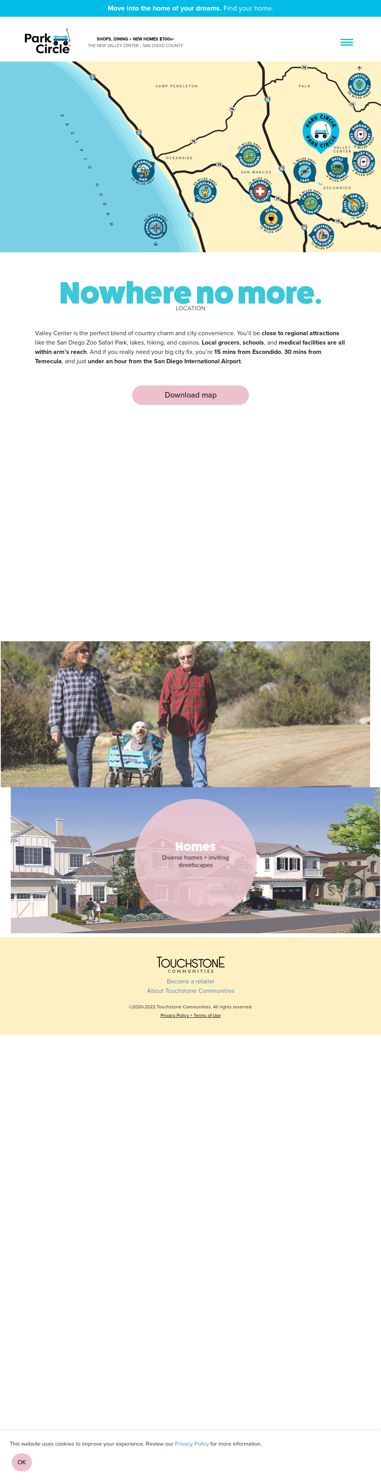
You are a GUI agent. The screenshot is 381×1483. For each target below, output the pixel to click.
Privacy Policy (192, 1444)
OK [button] (21, 1462)
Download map (191, 395)
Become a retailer (191, 981)
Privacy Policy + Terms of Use (191, 1015)
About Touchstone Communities (190, 991)
